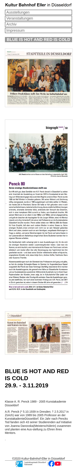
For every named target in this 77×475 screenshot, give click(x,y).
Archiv (11, 24)
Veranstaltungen (19, 18)
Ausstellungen (18, 12)
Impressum (15, 30)
